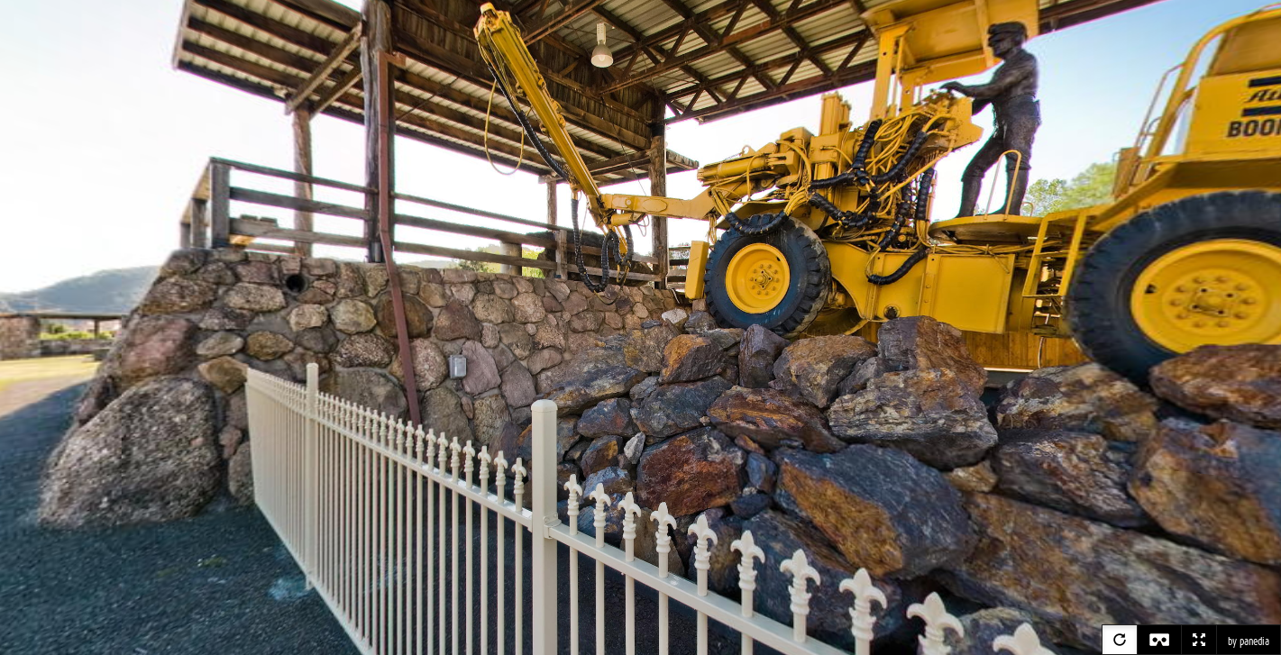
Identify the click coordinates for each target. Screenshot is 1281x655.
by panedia (1248, 641)
